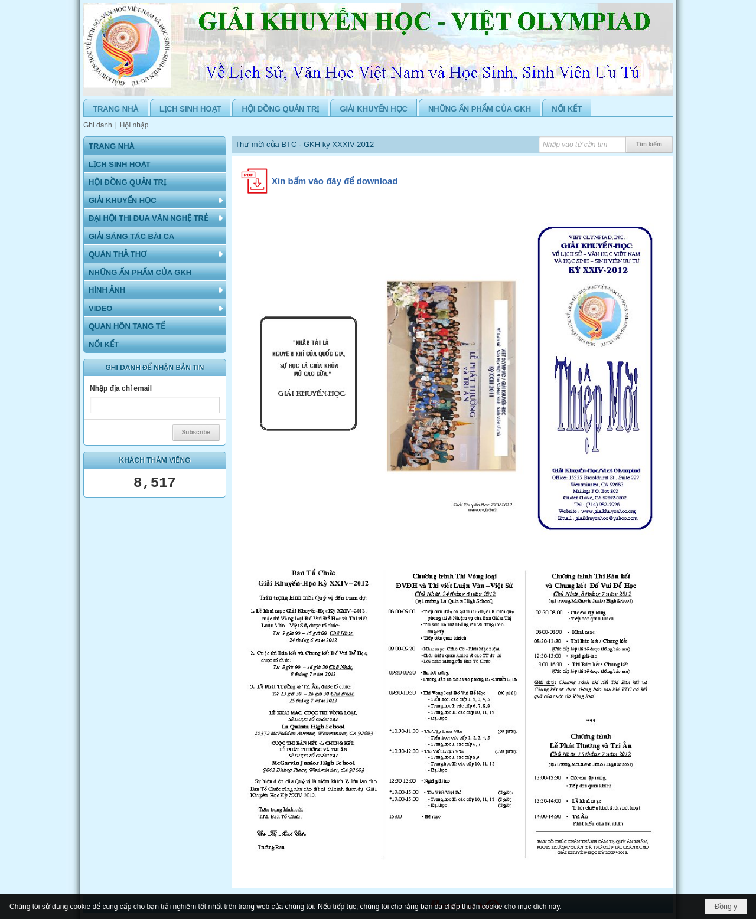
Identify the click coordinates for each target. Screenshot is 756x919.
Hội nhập (134, 125)
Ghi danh (97, 125)
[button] (155, 200)
